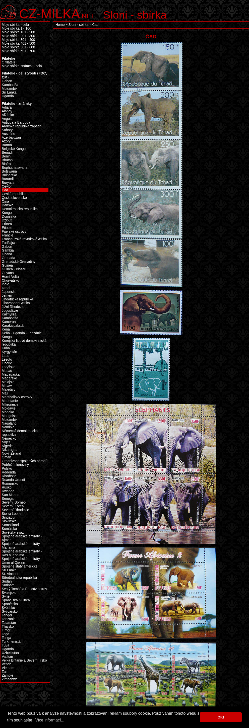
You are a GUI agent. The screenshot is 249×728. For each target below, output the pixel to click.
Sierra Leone (11, 514)
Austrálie (8, 134)
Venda (7, 664)
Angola (7, 119)
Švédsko (8, 608)
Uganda (8, 96)
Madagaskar (11, 374)
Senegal (8, 499)
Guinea (7, 265)
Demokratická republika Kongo (20, 211)
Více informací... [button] (49, 720)
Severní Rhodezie (15, 510)
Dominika (9, 216)
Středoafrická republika (19, 578)
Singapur (9, 517)
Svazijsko (9, 593)
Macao (7, 371)
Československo (14, 198)
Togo (5, 634)
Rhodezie (9, 476)
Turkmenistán (12, 641)
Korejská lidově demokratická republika (24, 342)
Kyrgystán (9, 352)
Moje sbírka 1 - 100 (16, 28)
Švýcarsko (10, 611)
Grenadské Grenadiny (18, 262)
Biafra (6, 164)
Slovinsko (9, 521)
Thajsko (8, 626)
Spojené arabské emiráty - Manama (22, 545)
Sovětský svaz (13, 532)
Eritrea (7, 224)
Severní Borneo (14, 502)
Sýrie (6, 596)
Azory (6, 141)
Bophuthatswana (14, 168)
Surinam (8, 585)
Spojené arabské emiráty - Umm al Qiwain (22, 560)
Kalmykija (9, 314)
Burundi (8, 179)
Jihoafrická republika (17, 299)
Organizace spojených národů (24, 461)
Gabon (7, 247)
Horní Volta (10, 277)
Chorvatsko (10, 280)
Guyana (8, 273)
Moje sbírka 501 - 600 (18, 47)
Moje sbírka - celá (15, 25)
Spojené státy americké (19, 566)
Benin (6, 156)
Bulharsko (9, 175)
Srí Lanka (9, 92)
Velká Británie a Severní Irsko (24, 660)
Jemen (7, 295)
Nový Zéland (11, 453)
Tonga (6, 638)
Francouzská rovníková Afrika (24, 239)
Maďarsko (9, 378)
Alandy (7, 111)
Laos (5, 356)
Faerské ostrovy (14, 231)
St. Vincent (10, 574)
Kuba (6, 348)
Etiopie (7, 228)
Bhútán (7, 160)
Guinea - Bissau (14, 269)
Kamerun (9, 322)
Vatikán (7, 657)
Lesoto (7, 359)
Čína (5, 201)
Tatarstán (9, 623)
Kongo (7, 337)
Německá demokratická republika (20, 433)
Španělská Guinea (16, 600)
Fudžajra (8, 243)
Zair (5, 672)
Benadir (8, 152)
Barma (7, 145)
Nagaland (9, 423)
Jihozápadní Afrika (16, 303)
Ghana (7, 254)
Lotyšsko (8, 367)
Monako (8, 412)
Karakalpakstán (13, 326)
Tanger (7, 615)
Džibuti (7, 220)
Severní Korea (13, 506)
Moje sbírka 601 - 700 (18, 51)
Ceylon (7, 186)
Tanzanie (9, 619)
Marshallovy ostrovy (17, 397)
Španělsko (10, 604)
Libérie (7, 363)
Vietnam (8, 668)
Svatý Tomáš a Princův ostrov (24, 589)
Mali (5, 393)
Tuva (5, 645)
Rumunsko (10, 484)
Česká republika (14, 194)
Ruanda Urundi (13, 480)
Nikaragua (9, 450)
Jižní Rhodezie (13, 307)
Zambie (7, 675)
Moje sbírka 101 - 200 (18, 32)
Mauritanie (10, 401)
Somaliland (10, 525)
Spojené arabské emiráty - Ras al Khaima (22, 553)
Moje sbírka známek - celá (22, 66)
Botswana (9, 171)
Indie (5, 284)
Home (60, 25)
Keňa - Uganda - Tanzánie (22, 333)
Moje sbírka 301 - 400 (18, 40)
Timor (6, 630)
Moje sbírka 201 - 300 (18, 36)
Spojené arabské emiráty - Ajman (22, 538)
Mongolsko (10, 416)
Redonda (9, 472)
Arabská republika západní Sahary (22, 128)
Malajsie (8, 382)
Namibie (8, 427)
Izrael (6, 288)
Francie (7, 235)
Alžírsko (8, 115)
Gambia (8, 250)
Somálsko (9, 529)
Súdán (7, 581)
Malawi (7, 386)
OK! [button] (220, 717)
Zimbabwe (10, 679)
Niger (6, 442)
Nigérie (7, 446)
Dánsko (7, 205)
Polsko (7, 468)
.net (57, 13)
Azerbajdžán (11, 137)
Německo (9, 438)
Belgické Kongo (14, 149)
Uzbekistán (10, 653)
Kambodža (10, 85)
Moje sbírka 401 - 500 (18, 43)
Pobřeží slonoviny (15, 465)
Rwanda (8, 491)
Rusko (7, 487)
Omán (6, 457)
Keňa (6, 329)
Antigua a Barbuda (16, 122)
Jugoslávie (10, 310)
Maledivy (8, 389)
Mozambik (9, 89)
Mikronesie (10, 405)
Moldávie (9, 408)
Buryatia (8, 183)
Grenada (8, 258)
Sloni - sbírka (135, 15)
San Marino (10, 495)
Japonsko (9, 292)
